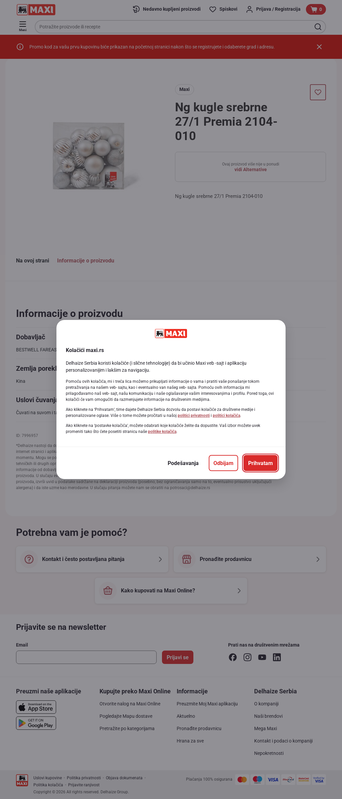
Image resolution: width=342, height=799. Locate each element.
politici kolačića (226, 415)
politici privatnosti (194, 415)
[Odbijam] (223, 463)
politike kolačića (162, 431)
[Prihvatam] (260, 463)
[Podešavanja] (183, 463)
